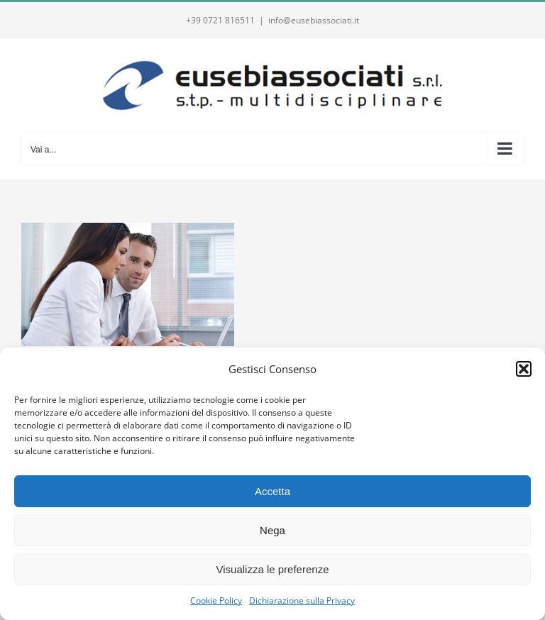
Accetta (272, 491)
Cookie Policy (216, 600)
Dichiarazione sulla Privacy (302, 600)
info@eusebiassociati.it (313, 20)
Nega (272, 530)
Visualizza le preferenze (272, 569)
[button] (524, 369)
